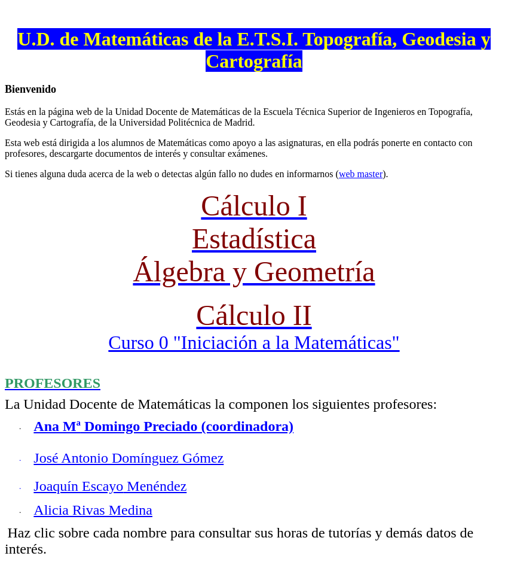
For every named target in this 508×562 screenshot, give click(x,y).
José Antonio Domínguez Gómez (128, 458)
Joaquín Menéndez (109, 486)
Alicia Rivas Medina (92, 510)
